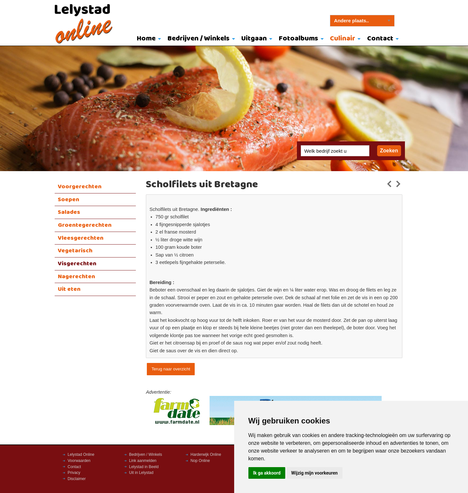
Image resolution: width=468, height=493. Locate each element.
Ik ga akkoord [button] (266, 473)
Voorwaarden (79, 460)
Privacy (74, 472)
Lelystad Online (81, 454)
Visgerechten (77, 263)
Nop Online (200, 460)
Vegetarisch (75, 251)
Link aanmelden (143, 460)
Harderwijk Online (205, 454)
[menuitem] (147, 39)
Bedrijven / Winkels (199, 38)
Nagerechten (76, 276)
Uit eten (69, 289)
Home (146, 38)
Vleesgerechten (80, 238)
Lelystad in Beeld (143, 467)
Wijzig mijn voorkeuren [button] (314, 473)
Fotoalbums (298, 38)
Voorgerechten (80, 187)
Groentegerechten (85, 225)
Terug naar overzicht (170, 369)
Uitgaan (254, 38)
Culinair (342, 38)
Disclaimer (77, 479)
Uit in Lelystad (141, 472)
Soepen (68, 199)
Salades (69, 212)
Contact (380, 38)
